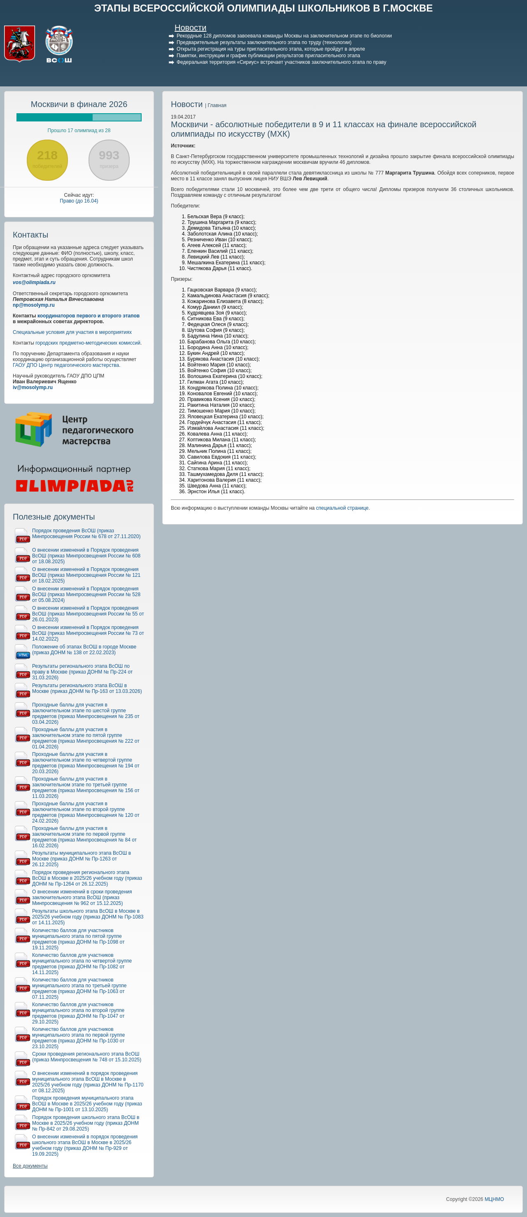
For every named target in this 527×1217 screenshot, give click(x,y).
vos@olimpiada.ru (34, 282)
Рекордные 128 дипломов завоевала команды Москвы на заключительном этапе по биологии (284, 36)
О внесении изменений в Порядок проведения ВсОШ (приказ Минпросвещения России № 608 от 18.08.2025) (86, 555)
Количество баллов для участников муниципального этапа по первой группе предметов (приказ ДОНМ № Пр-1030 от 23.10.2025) (78, 1037)
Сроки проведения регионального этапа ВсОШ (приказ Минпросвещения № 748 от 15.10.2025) (86, 1057)
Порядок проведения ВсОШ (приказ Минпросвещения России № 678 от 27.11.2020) (86, 533)
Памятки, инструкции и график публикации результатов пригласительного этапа (268, 55)
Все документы (30, 1166)
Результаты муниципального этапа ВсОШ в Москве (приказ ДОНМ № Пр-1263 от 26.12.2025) (81, 858)
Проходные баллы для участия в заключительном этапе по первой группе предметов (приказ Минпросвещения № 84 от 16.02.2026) (84, 837)
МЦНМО (494, 1199)
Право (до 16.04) (79, 201)
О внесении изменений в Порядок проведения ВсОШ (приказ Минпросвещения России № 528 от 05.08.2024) (86, 594)
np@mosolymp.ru (34, 305)
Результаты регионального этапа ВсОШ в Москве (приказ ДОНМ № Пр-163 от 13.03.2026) (87, 688)
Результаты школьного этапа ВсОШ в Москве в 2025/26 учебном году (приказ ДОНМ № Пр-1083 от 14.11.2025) (88, 917)
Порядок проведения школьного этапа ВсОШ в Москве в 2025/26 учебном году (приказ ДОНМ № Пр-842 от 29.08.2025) (85, 1123)
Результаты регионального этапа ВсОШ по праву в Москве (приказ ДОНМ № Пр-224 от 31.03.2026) (82, 672)
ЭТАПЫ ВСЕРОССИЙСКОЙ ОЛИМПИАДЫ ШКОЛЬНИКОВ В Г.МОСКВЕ (263, 8)
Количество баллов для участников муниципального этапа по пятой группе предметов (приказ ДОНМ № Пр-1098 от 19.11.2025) (78, 939)
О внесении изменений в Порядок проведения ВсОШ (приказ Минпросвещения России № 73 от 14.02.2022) (88, 633)
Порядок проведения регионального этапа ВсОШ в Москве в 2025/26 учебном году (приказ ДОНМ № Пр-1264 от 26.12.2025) (87, 878)
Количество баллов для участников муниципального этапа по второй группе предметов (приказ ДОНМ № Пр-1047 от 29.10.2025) (78, 1013)
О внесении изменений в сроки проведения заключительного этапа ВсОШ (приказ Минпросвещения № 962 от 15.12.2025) (82, 897)
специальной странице (342, 508)
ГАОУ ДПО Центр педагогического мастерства (66, 365)
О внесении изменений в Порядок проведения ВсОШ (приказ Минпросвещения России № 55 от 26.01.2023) (88, 613)
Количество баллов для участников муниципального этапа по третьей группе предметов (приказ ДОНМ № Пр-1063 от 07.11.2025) (79, 988)
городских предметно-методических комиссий (87, 343)
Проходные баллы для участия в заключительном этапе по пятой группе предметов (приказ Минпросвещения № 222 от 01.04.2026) (86, 738)
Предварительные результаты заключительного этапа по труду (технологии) (264, 42)
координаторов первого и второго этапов (88, 316)
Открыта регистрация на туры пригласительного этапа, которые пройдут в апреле (271, 49)
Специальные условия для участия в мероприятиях (72, 332)
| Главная (215, 105)
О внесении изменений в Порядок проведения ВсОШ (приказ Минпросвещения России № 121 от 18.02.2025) (86, 575)
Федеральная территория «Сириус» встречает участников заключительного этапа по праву (281, 62)
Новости (190, 27)
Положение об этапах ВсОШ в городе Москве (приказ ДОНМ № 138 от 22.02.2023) (84, 649)
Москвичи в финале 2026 (79, 104)
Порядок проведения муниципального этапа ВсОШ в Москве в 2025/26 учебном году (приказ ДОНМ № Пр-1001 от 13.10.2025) (87, 1103)
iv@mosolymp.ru (33, 387)
